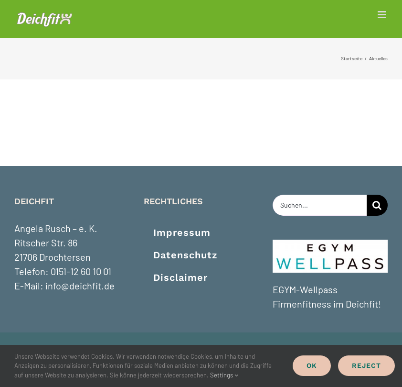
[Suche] (377, 205)
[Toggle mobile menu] (383, 15)
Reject (366, 365)
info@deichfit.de (80, 285)
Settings (224, 375)
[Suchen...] (320, 205)
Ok (312, 365)
